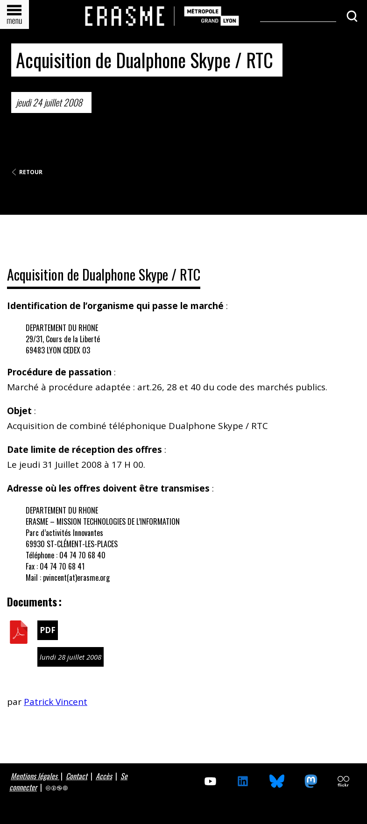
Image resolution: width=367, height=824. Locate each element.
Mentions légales (35, 776)
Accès (104, 776)
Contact (76, 776)
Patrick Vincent (55, 702)
